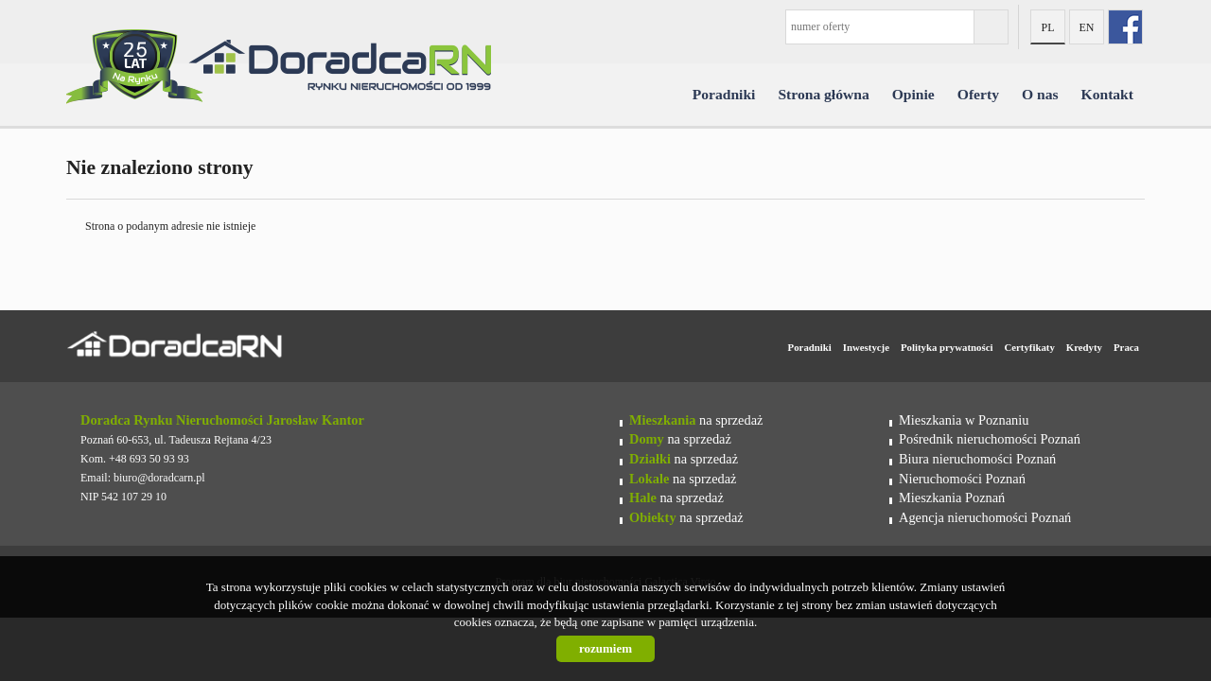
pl (1047, 27)
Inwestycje (866, 347)
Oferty (978, 94)
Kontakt (1107, 94)
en (1087, 27)
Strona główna (823, 94)
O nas (1040, 94)
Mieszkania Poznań (952, 497)
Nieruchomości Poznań (962, 478)
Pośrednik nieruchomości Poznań (989, 438)
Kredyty (1084, 347)
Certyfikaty (1029, 347)
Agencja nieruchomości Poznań (985, 517)
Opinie (913, 94)
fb (1125, 26)
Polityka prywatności (946, 347)
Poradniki (724, 94)
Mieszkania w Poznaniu (963, 420)
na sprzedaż (696, 420)
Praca (1126, 347)
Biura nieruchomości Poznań (977, 458)
